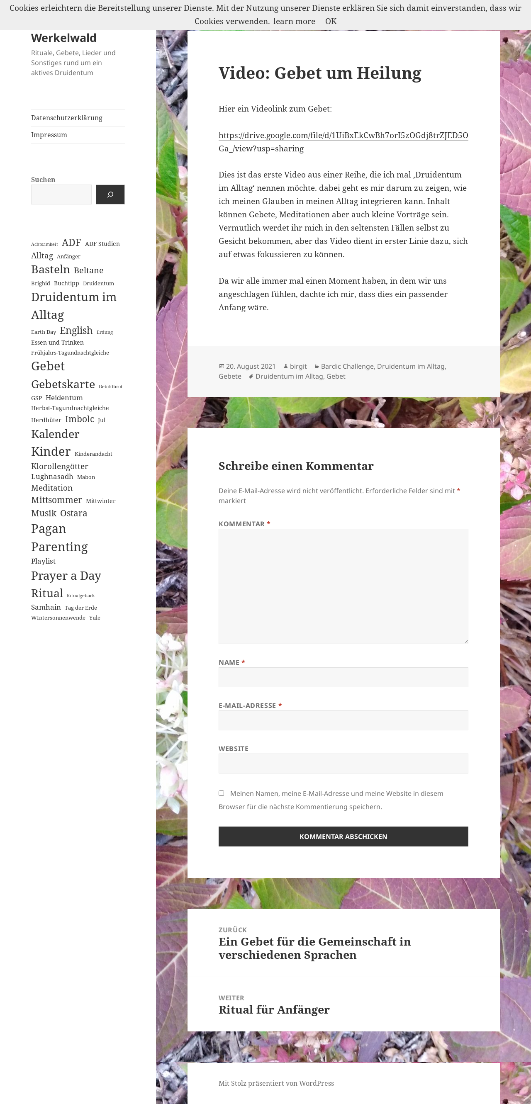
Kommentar (245, 523)
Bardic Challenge (347, 366)
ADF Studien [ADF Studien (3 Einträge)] (102, 244)
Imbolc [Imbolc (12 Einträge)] (79, 419)
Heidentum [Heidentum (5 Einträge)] (64, 397)
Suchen (43, 179)
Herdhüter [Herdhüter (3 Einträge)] (46, 420)
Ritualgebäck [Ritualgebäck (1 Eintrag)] (81, 595)
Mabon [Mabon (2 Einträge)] (86, 477)
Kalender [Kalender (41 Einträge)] (55, 433)
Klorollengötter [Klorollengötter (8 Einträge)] (59, 466)
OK (330, 21)
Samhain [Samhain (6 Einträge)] (46, 607)
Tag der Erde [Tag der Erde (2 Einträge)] (81, 607)
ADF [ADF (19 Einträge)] (71, 242)
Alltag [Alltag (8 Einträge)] (42, 255)
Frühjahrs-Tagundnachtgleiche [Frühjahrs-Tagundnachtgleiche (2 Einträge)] (70, 352)
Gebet (336, 376)
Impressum (49, 134)
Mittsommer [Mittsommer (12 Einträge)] (56, 500)
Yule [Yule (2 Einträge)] (94, 617)
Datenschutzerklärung (66, 117)
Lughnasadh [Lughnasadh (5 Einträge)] (52, 476)
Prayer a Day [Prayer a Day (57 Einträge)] (66, 575)
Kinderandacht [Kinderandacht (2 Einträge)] (93, 453)
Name (232, 662)
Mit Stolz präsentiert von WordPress (276, 1083)
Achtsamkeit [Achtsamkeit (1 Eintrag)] (44, 244)
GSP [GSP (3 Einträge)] (36, 398)
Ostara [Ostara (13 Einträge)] (74, 513)
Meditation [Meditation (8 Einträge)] (52, 487)
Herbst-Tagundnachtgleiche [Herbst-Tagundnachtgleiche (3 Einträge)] (70, 408)
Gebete (230, 376)
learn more (294, 21)
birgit (298, 366)
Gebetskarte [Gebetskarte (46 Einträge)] (63, 384)
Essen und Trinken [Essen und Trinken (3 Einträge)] (57, 342)
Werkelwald (64, 37)
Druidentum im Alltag (411, 366)
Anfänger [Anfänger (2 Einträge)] (68, 256)
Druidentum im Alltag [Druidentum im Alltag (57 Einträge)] (74, 305)
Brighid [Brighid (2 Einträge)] (40, 283)
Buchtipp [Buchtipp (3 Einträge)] (66, 283)
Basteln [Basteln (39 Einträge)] (50, 269)
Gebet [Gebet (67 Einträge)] (48, 365)
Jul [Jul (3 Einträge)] (101, 420)
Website (233, 748)
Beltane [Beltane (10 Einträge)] (89, 270)
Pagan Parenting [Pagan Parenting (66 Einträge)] (59, 537)
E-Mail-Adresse (250, 705)
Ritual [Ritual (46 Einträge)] (47, 593)
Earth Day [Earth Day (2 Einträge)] (43, 332)
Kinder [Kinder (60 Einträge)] (51, 451)
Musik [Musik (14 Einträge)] (43, 513)
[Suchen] (110, 194)
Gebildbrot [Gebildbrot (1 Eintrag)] (110, 386)
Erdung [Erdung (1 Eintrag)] (105, 332)
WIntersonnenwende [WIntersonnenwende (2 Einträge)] (58, 617)
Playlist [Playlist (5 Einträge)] (43, 561)
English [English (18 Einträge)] (76, 330)
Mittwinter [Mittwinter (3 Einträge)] (101, 501)
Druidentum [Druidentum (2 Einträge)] (98, 283)
